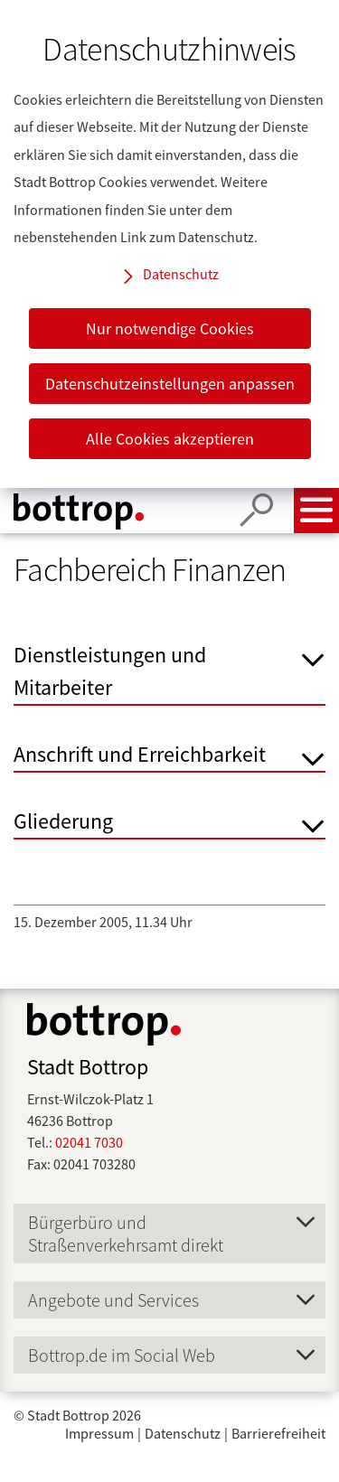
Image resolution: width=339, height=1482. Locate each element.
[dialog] (169, 244)
